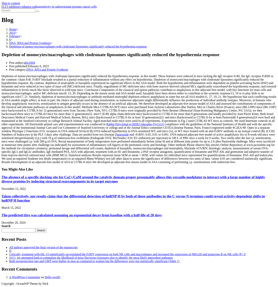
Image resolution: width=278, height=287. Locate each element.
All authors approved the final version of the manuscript (43, 247)
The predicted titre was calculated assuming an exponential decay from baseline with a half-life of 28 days (82, 215)
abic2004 (29, 62)
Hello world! (52, 277)
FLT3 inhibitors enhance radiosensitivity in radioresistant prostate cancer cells (49, 6)
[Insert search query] (18, 10)
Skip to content (11, 3)
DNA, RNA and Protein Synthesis (47, 69)
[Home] (13, 29)
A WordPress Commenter (24, 277)
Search (6, 226)
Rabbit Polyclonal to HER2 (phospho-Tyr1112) (135, 124)
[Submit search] (37, 11)
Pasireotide (122, 134)
